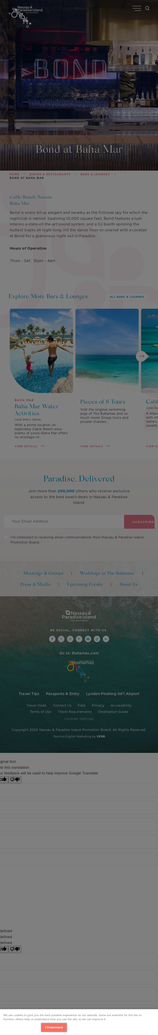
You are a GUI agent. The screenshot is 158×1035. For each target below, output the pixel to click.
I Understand (54, 1027)
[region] (79, 1022)
